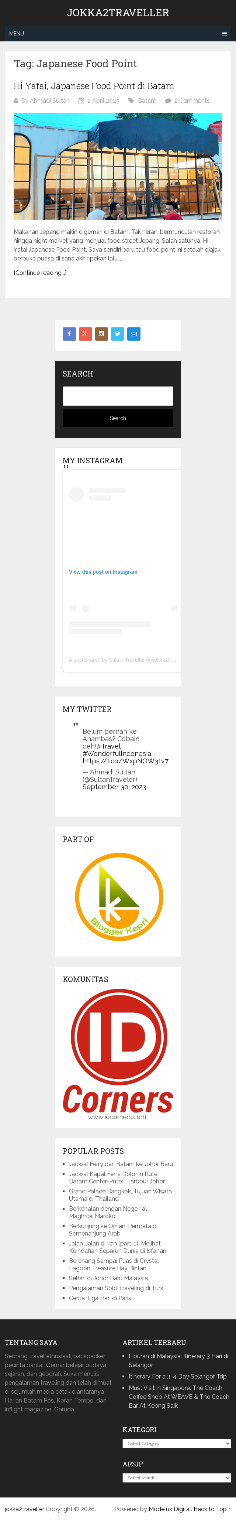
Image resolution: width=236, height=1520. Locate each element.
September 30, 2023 (114, 787)
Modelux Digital (170, 1509)
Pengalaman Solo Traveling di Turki (116, 1288)
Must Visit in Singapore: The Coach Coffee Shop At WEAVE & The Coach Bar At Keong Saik (179, 1396)
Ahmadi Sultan (50, 100)
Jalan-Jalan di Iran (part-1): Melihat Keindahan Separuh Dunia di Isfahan (117, 1247)
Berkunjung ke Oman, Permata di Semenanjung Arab (113, 1230)
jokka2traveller (118, 12)
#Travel (108, 746)
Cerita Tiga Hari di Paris (100, 1298)
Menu (16, 34)
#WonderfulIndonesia (117, 753)
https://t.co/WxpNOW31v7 (126, 761)
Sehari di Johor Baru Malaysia (108, 1278)
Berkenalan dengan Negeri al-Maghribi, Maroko (109, 1212)
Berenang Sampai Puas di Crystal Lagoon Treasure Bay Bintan (114, 1264)
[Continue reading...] (40, 272)
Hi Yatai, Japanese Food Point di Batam (94, 86)
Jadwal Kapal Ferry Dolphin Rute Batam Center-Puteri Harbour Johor (117, 1177)
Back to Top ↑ (212, 1509)
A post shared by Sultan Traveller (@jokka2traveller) (128, 660)
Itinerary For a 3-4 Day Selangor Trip (178, 1376)
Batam (147, 100)
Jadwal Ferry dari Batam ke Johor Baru (121, 1164)
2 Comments (192, 100)
